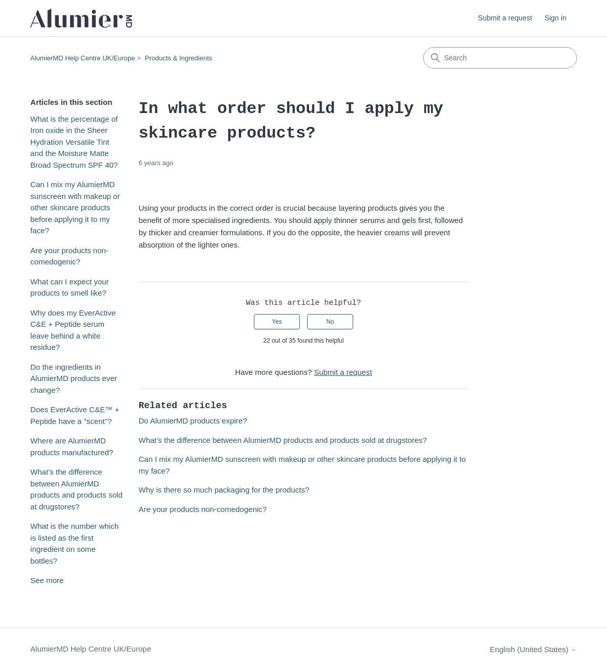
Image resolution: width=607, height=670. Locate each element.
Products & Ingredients (178, 58)
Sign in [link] (556, 18)
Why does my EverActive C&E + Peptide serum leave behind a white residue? (73, 330)
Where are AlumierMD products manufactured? (71, 446)
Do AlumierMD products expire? (193, 420)
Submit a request (505, 18)
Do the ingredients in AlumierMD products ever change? (73, 378)
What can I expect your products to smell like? (69, 287)
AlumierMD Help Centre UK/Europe (82, 58)
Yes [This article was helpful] (277, 321)
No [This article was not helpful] (330, 321)
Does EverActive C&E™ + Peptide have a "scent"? (74, 415)
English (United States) (533, 649)
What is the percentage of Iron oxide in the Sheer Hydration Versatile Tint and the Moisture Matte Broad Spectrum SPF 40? (74, 142)
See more (46, 580)
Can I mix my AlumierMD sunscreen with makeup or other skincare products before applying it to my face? (75, 207)
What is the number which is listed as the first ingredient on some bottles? (74, 543)
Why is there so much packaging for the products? (224, 489)
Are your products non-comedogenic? (69, 256)
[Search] (500, 58)
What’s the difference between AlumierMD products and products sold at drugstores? (76, 489)
